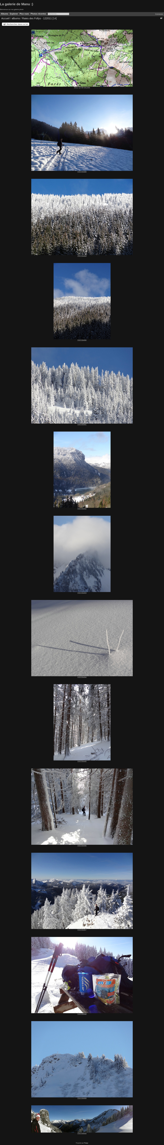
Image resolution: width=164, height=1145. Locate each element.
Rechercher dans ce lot (17, 24)
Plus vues (24, 14)
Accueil (5, 18)
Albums (4, 14)
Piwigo (86, 1143)
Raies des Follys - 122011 (37, 18)
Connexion (159, 14)
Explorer (14, 14)
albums (16, 18)
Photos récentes (38, 14)
